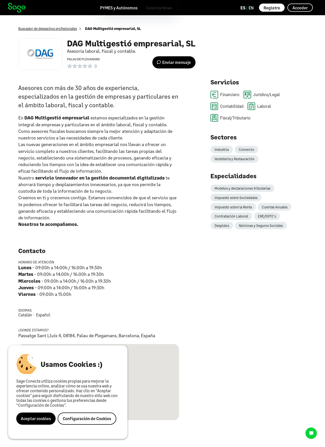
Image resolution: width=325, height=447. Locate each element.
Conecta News (159, 7)
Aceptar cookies (36, 418)
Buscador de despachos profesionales (47, 28)
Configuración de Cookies (87, 418)
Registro (272, 7)
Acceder (300, 7)
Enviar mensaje (174, 62)
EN (251, 7)
